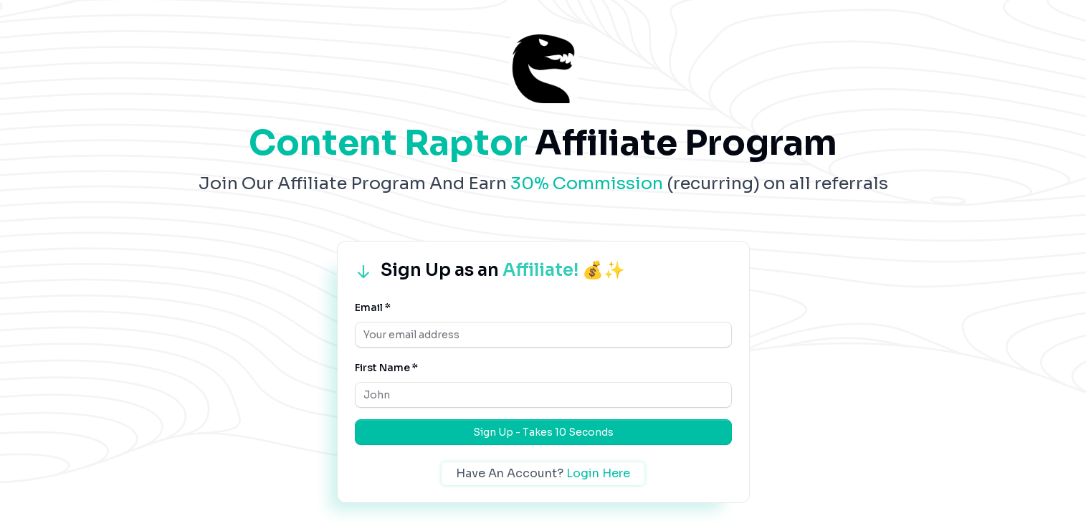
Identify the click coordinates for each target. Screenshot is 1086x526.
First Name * (386, 367)
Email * (373, 307)
